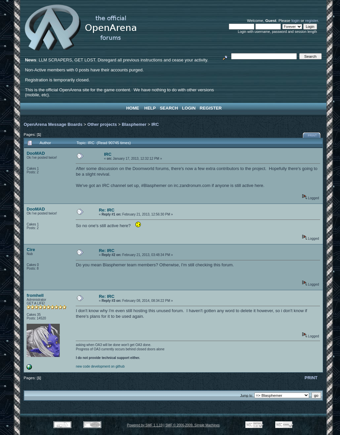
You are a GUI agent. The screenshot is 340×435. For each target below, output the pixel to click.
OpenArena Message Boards (53, 124)
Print (312, 135)
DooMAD (36, 153)
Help (150, 108)
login (296, 20)
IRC (155, 124)
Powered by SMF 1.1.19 (145, 425)
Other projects (102, 124)
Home (132, 108)
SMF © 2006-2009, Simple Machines (192, 425)
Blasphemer (134, 124)
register (311, 20)
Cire (31, 249)
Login (189, 108)
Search (169, 108)
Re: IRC (107, 210)
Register (210, 108)
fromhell (35, 295)
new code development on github (100, 366)
